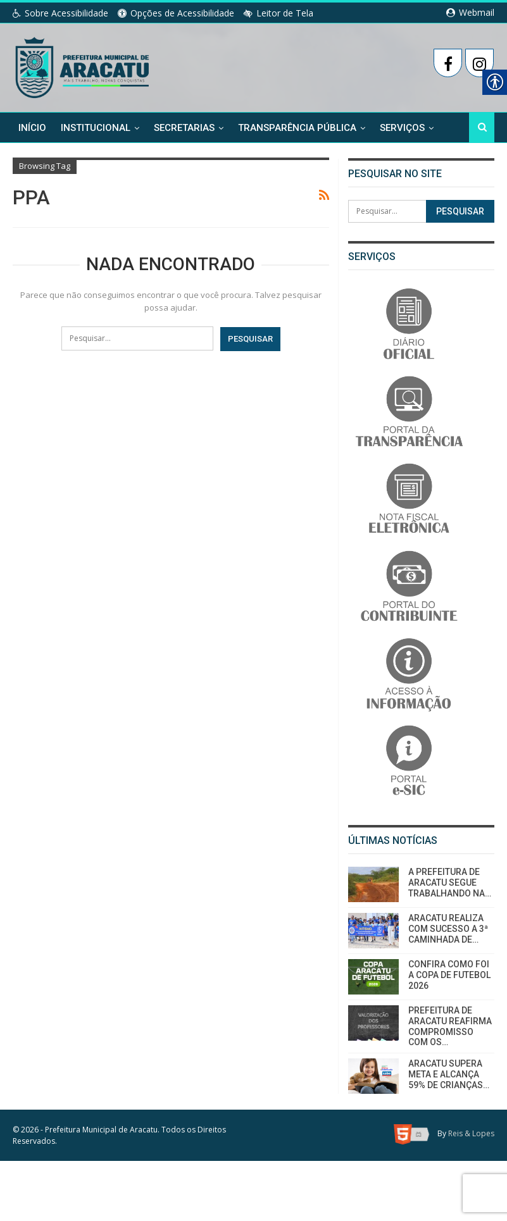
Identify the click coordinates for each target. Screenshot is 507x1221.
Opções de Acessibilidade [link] (176, 13)
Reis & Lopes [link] (471, 1133)
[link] (83, 65)
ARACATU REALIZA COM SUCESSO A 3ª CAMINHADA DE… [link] (448, 929)
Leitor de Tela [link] (278, 13)
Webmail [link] (470, 12)
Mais (391, 127)
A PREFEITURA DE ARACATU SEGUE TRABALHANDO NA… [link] (449, 882)
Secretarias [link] (184, 127)
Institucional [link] (95, 127)
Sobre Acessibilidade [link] (60, 13)
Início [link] (32, 127)
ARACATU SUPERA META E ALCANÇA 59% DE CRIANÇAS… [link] (448, 1074)
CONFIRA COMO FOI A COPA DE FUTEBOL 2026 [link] (449, 975)
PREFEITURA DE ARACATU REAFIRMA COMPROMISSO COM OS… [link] (450, 1026)
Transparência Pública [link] (297, 127)
